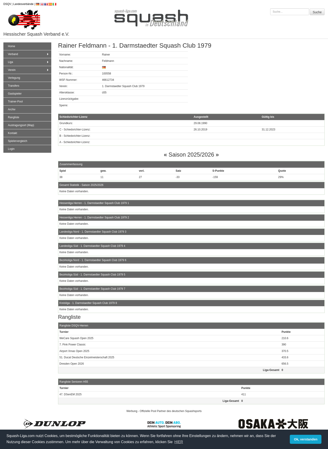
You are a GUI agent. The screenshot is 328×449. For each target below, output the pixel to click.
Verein (28, 70)
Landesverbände (23, 4)
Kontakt (12, 133)
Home (11, 46)
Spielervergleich (17, 141)
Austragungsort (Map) (21, 125)
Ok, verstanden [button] (305, 439)
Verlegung (14, 77)
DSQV (7, 4)
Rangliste (13, 117)
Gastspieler (15, 93)
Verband (28, 54)
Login (11, 148)
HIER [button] (178, 442)
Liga (28, 62)
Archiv (11, 109)
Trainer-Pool (15, 101)
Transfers (13, 85)
